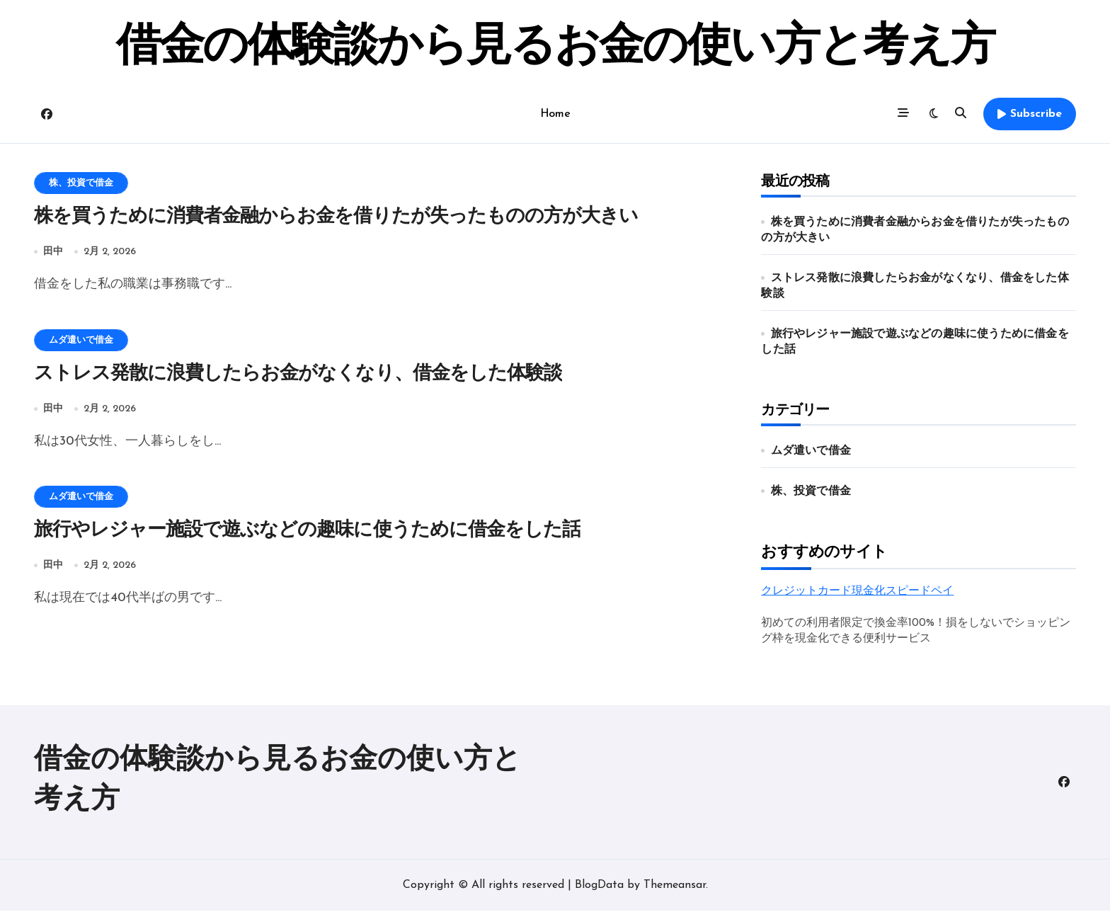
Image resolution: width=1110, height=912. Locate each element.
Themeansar (674, 886)
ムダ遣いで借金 (81, 340)
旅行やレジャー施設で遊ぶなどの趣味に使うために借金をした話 (307, 532)
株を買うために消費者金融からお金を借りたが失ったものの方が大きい (336, 217)
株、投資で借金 (81, 183)
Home (555, 114)
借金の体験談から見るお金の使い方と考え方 (555, 48)
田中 (53, 251)
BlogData (599, 886)
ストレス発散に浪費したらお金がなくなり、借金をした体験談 (298, 374)
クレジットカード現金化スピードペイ (857, 591)
